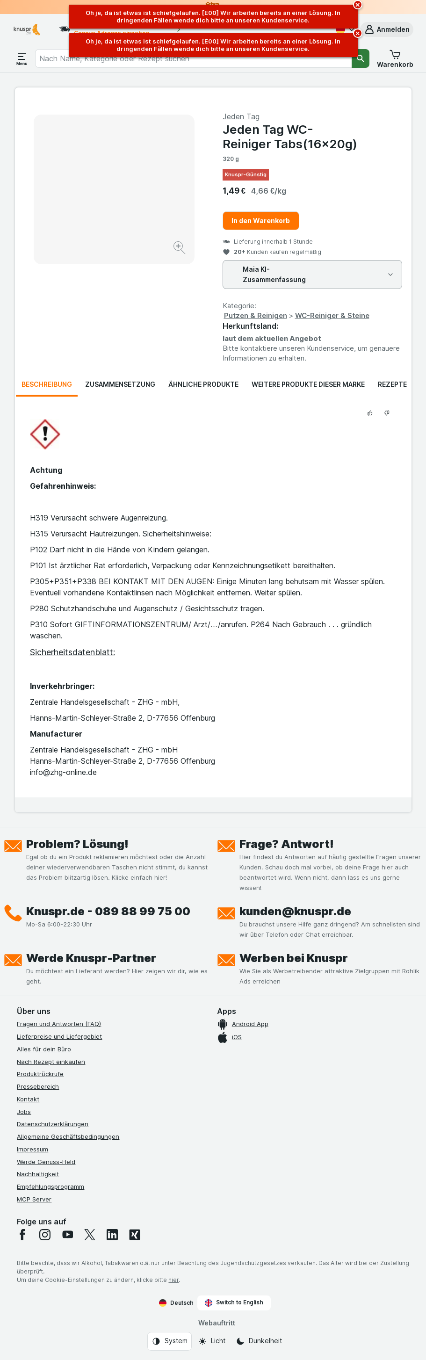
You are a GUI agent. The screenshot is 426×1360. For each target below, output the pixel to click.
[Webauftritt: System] (169, 1341)
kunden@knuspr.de (295, 911)
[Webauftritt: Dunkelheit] (258, 1341)
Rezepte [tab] (392, 384)
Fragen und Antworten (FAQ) (59, 1023)
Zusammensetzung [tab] (120, 384)
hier (173, 1279)
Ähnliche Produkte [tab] (203, 384)
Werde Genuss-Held (46, 1161)
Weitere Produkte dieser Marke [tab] (308, 384)
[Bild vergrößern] (180, 249)
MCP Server (34, 1199)
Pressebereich (38, 1086)
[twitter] (89, 1234)
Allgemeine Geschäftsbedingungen (68, 1136)
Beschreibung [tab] (47, 384)
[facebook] (22, 1234)
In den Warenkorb (260, 220)
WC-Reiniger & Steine (332, 315)
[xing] (134, 1234)
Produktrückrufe (40, 1074)
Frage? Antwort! (286, 844)
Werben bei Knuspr (293, 958)
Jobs (24, 1111)
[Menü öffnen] (22, 58)
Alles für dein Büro (44, 1049)
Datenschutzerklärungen (52, 1124)
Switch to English (234, 1302)
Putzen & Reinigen (255, 315)
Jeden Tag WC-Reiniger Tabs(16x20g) (290, 136)
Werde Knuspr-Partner (91, 958)
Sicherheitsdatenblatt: (72, 652)
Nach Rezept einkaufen (51, 1061)
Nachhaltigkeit (38, 1174)
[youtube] (67, 1234)
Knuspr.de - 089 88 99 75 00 (108, 911)
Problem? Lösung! (77, 844)
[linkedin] (112, 1234)
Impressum (32, 1149)
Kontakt (28, 1099)
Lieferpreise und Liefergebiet (59, 1036)
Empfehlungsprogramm (50, 1186)
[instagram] (45, 1234)
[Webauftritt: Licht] (212, 1341)
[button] (386, 29)
